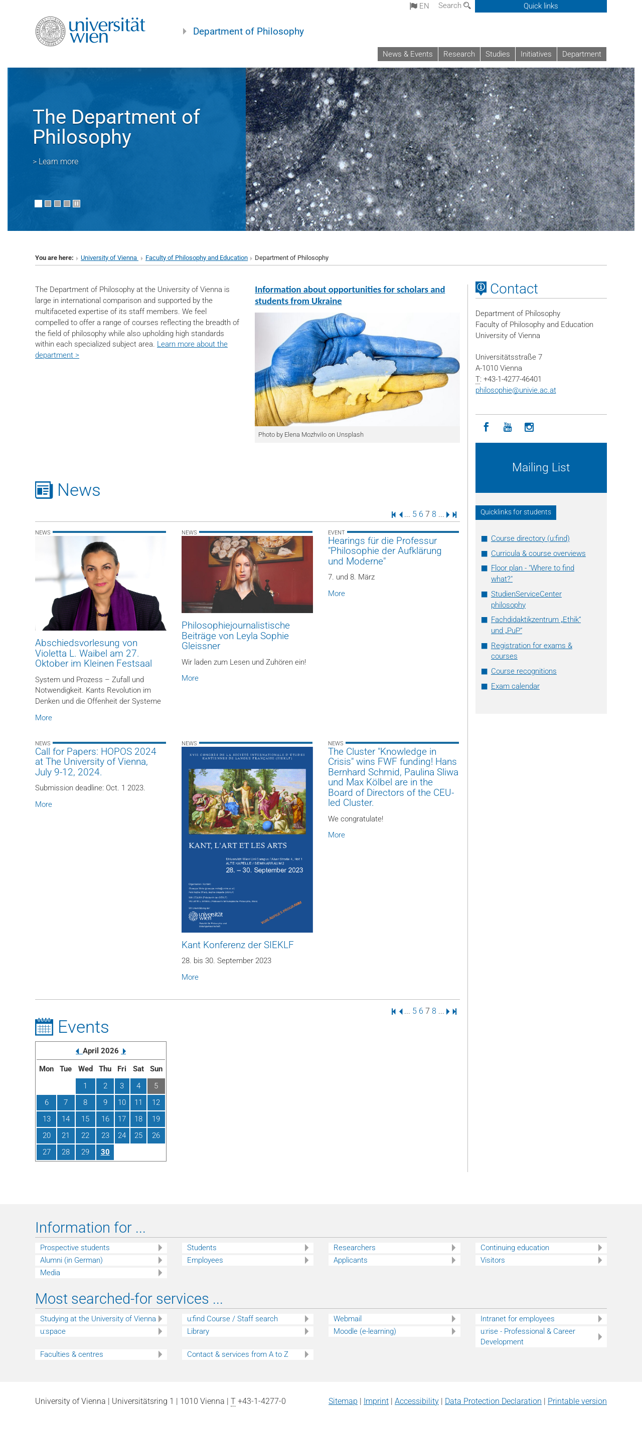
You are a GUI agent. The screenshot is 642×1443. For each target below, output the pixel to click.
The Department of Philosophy (116, 127)
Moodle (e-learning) (365, 1331)
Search (454, 5)
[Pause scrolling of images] (76, 203)
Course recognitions (524, 671)
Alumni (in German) (71, 1260)
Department (581, 54)
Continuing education (514, 1247)
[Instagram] (529, 427)
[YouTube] (508, 427)
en (419, 6)
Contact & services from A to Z (237, 1354)
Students (202, 1247)
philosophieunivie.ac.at (515, 390)
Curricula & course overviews (538, 553)
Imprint (376, 1401)
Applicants (351, 1260)
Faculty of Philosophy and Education (196, 257)
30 (105, 1152)
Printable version (577, 1401)
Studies (498, 54)
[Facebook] (486, 427)
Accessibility (417, 1401)
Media (50, 1272)
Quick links (541, 6)
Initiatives (536, 54)
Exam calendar (515, 686)
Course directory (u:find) (530, 538)
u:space (53, 1331)
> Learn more (55, 161)
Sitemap (343, 1401)
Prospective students (75, 1247)
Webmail (348, 1318)
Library (198, 1331)
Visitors (492, 1260)
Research (459, 54)
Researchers (355, 1247)
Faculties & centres (71, 1354)
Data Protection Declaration (493, 1401)
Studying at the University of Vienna (98, 1318)
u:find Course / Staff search (232, 1318)
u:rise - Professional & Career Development (527, 1336)
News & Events (408, 54)
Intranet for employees (517, 1318)
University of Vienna (109, 257)
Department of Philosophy (248, 31)
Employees (205, 1260)
